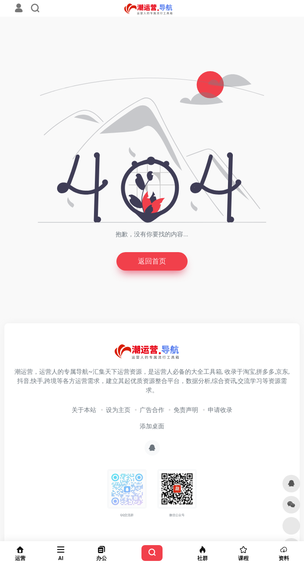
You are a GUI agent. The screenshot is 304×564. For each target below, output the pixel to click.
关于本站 (84, 409)
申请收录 (220, 409)
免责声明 (186, 409)
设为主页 (118, 409)
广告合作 (152, 409)
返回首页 (152, 261)
